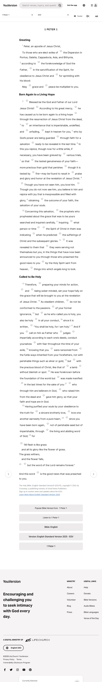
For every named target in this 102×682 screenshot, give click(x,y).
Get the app (72, 5)
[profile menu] (94, 5)
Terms (19, 659)
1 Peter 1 (18, 15)
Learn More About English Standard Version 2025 (39, 495)
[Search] (38, 5)
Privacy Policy (8, 659)
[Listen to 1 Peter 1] (88, 16)
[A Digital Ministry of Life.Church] (51, 638)
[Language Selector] (84, 5)
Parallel (78, 16)
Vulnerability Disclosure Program (16, 662)
